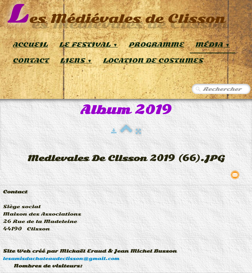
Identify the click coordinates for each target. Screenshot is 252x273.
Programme (156, 44)
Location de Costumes (153, 60)
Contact (31, 60)
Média (212, 44)
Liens (76, 60)
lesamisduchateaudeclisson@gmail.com (61, 258)
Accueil (30, 44)
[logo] (116, 14)
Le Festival (88, 44)
